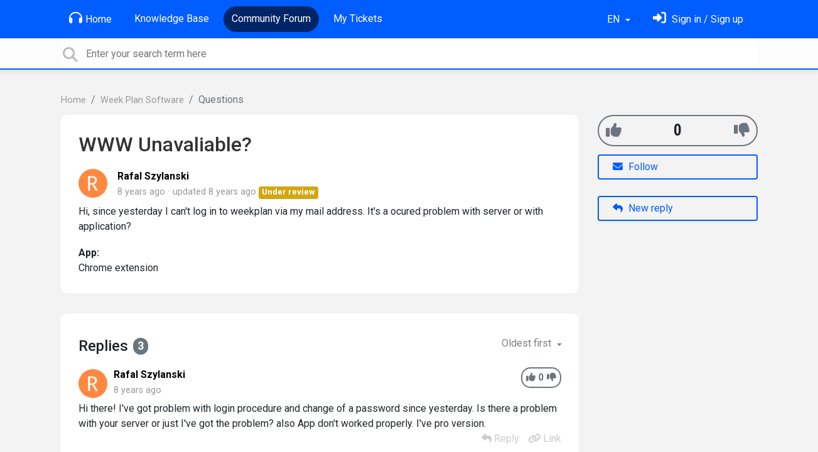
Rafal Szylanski (153, 176)
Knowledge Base (171, 18)
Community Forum (271, 18)
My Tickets (357, 18)
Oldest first (528, 343)
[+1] (614, 130)
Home (90, 18)
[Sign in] (698, 19)
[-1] (742, 130)
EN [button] (614, 19)
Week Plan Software (142, 100)
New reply (643, 208)
